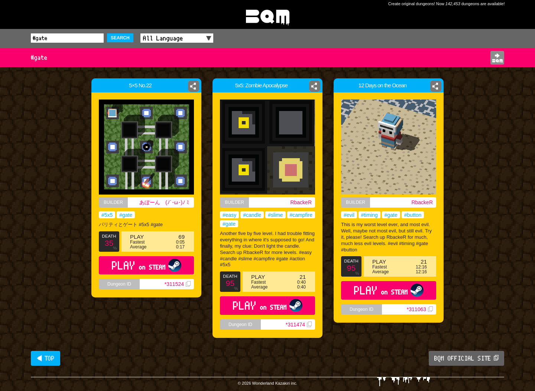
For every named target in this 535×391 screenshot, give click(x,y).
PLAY (146, 265)
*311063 (420, 309)
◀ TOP (45, 358)
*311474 (299, 325)
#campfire (301, 215)
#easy (229, 215)
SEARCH (120, 37)
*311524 (178, 284)
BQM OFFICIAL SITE (466, 358)
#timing (369, 215)
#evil (349, 215)
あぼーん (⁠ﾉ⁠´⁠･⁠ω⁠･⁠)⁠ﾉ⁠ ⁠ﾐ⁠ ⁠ (165, 202)
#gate (125, 215)
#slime (275, 215)
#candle (252, 215)
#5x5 (107, 215)
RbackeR (301, 202)
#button (413, 215)
